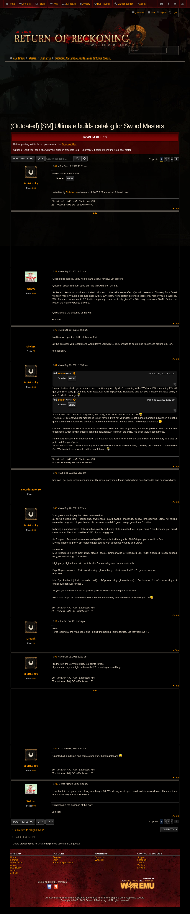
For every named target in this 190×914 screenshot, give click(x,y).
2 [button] (165, 159)
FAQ (153, 12)
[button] (176, 159)
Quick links (139, 12)
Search (173, 51)
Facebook (142, 860)
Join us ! (26, 3)
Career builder (125, 3)
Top (177, 208)
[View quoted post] (74, 373)
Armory (86, 3)
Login (55, 860)
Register (57, 857)
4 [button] (172, 159)
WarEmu (99, 860)
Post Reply (21, 158)
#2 (56, 271)
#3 (56, 330)
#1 (56, 166)
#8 (56, 656)
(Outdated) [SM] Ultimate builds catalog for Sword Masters (82, 58)
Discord (141, 867)
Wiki (56, 3)
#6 (56, 508)
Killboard (71, 3)
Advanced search (141, 44)
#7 (56, 621)
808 (34, 293)
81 (34, 351)
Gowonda (99, 857)
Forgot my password (63, 862)
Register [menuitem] (163, 12)
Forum (41, 3)
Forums (14, 860)
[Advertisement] (95, 89)
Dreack (31, 638)
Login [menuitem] (174, 12)
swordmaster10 (31, 489)
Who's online (16, 862)
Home (12, 3)
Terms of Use (69, 144)
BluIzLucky (31, 183)
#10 (56, 784)
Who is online (26, 837)
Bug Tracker (103, 3)
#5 (56, 473)
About (142, 3)
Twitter (140, 862)
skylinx (30, 346)
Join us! (14, 873)
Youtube (141, 865)
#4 (56, 365)
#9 (56, 748)
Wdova (31, 288)
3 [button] (168, 159)
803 (34, 188)
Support (141, 857)
